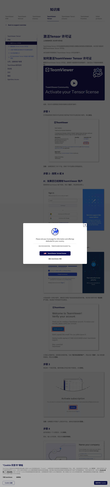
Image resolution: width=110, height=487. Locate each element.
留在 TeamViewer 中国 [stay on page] (55, 259)
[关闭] (85, 225)
